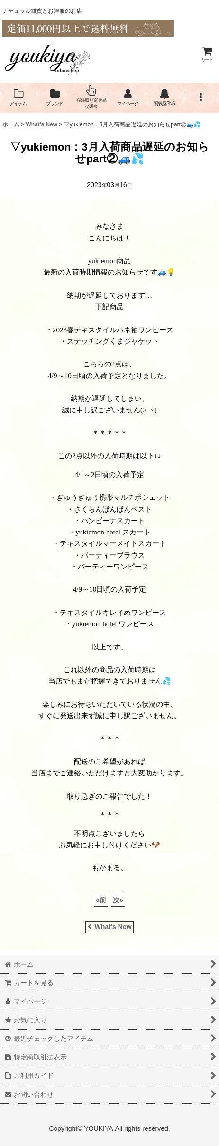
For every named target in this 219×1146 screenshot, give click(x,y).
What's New (109, 927)
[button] (200, 97)
